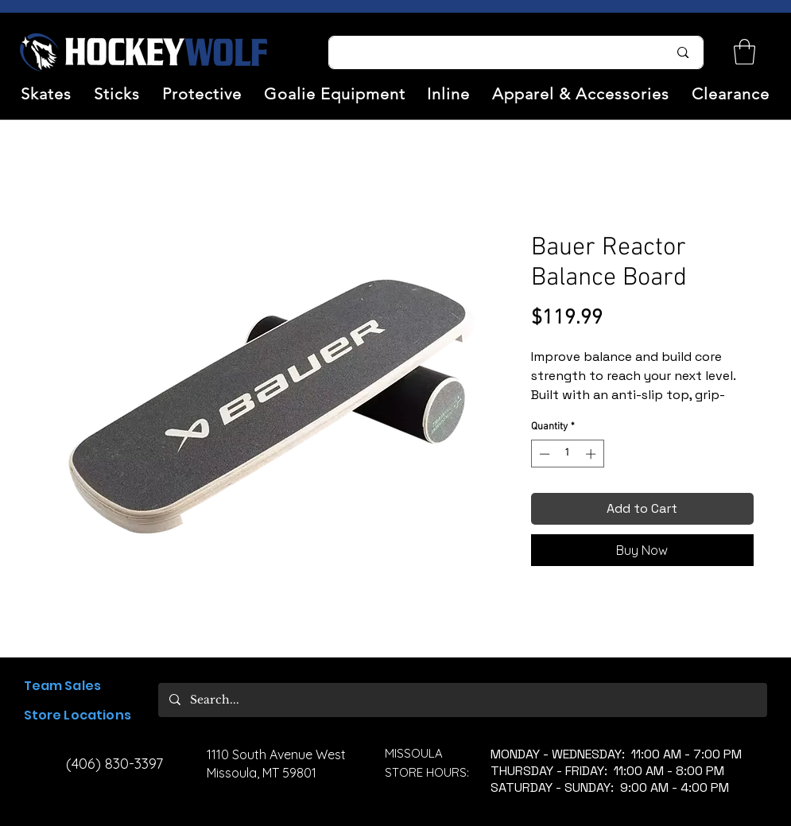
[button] (47, 94)
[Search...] (489, 52)
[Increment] (592, 453)
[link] (744, 51)
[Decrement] (543, 453)
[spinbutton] (567, 453)
